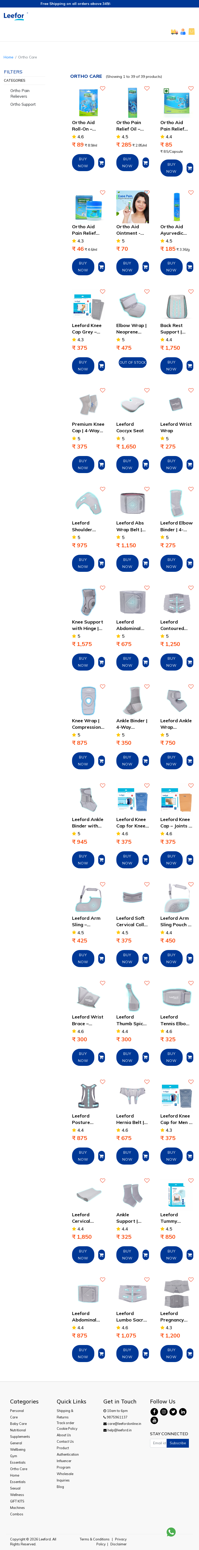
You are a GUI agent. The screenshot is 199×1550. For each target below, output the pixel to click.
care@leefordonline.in (122, 1424)
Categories (14, 80)
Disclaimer (118, 1544)
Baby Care (18, 1424)
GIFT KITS (17, 1501)
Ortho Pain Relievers (20, 93)
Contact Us (65, 1441)
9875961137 (115, 1417)
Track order (65, 1423)
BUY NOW (83, 162)
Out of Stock (132, 362)
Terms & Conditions (95, 1539)
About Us (64, 1435)
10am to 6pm (115, 1411)
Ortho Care (18, 1469)
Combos (16, 1514)
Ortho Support (23, 104)
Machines (17, 1508)
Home (8, 57)
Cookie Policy (67, 1428)
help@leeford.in (117, 1430)
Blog (60, 1487)
